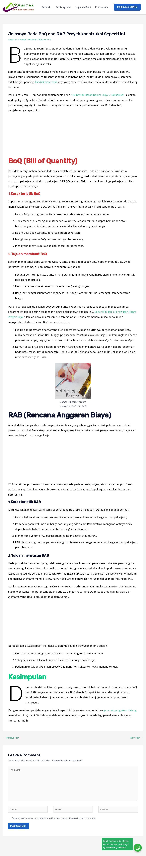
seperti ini (46, 82)
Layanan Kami (83, 7)
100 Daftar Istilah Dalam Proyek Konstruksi (97, 95)
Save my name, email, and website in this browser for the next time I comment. (54, 822)
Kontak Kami (102, 7)
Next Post (136, 738)
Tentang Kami (63, 7)
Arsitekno (34, 39)
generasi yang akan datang (120, 710)
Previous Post (12, 738)
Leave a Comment (17, 39)
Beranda (46, 7)
